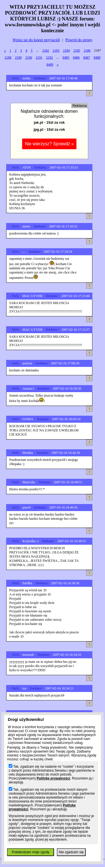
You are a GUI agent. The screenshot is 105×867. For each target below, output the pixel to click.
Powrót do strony (79, 40)
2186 (87, 50)
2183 (56, 50)
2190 (28, 57)
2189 (18, 57)
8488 (97, 57)
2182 (45, 50)
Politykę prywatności (53, 778)
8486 (76, 57)
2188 (8, 57)
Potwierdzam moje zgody (30, 852)
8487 (86, 57)
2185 (76, 50)
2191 (39, 57)
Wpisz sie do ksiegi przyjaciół (36, 40)
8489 (49, 64)
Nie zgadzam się (71, 852)
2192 (49, 57)
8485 (66, 57)
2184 (66, 50)
